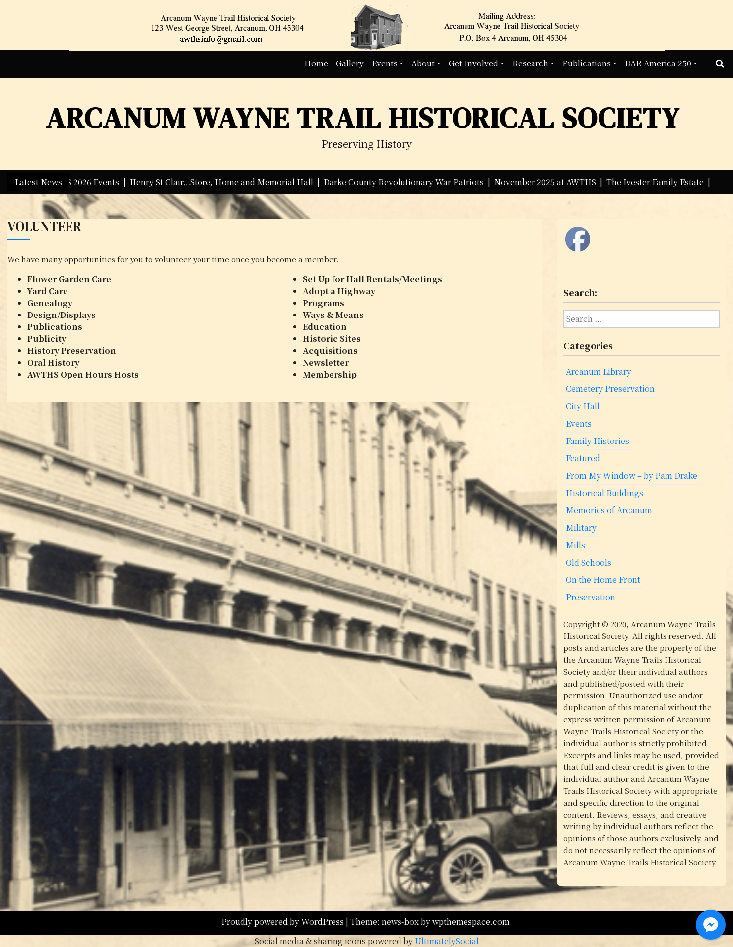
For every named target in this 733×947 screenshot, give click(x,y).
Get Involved (473, 63)
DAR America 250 (658, 63)
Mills (575, 545)
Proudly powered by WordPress (283, 921)
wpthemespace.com (471, 921)
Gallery (350, 63)
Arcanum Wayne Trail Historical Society (363, 117)
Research (530, 63)
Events (385, 63)
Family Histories (597, 440)
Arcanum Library (598, 371)
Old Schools (588, 562)
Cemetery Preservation (610, 388)
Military (581, 527)
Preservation (590, 597)
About (423, 63)
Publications (586, 63)
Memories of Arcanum (609, 510)
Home (316, 63)
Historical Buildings (604, 493)
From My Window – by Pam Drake (631, 475)
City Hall (583, 406)
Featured (583, 458)
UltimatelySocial (447, 941)
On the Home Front (603, 579)
